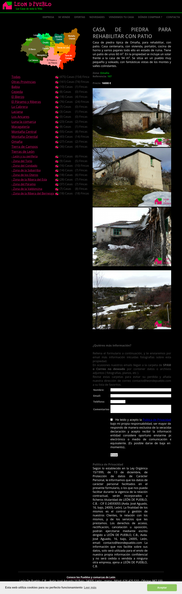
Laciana (17, 112)
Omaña (16, 141)
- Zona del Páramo (23, 184)
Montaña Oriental (24, 136)
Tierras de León (22, 151)
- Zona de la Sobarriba (26, 170)
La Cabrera (19, 107)
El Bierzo (17, 97)
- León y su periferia (24, 156)
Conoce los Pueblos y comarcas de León (91, 575)
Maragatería (20, 126)
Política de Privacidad (155, 421)
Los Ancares (20, 116)
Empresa (48, 17)
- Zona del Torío (21, 161)
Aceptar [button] (162, 587)
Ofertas (79, 17)
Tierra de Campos (24, 146)
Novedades (97, 17)
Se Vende (64, 17)
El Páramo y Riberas (26, 102)
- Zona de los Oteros (24, 175)
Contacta (173, 17)
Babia (15, 87)
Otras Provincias (23, 82)
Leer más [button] (90, 587)
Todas (15, 77)
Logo (28, 6)
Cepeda (17, 92)
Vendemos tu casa (121, 17)
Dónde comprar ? (150, 17)
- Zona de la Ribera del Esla (29, 179)
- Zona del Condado (24, 166)
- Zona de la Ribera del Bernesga (32, 193)
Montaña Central (23, 131)
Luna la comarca (23, 121)
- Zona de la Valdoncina (26, 189)
